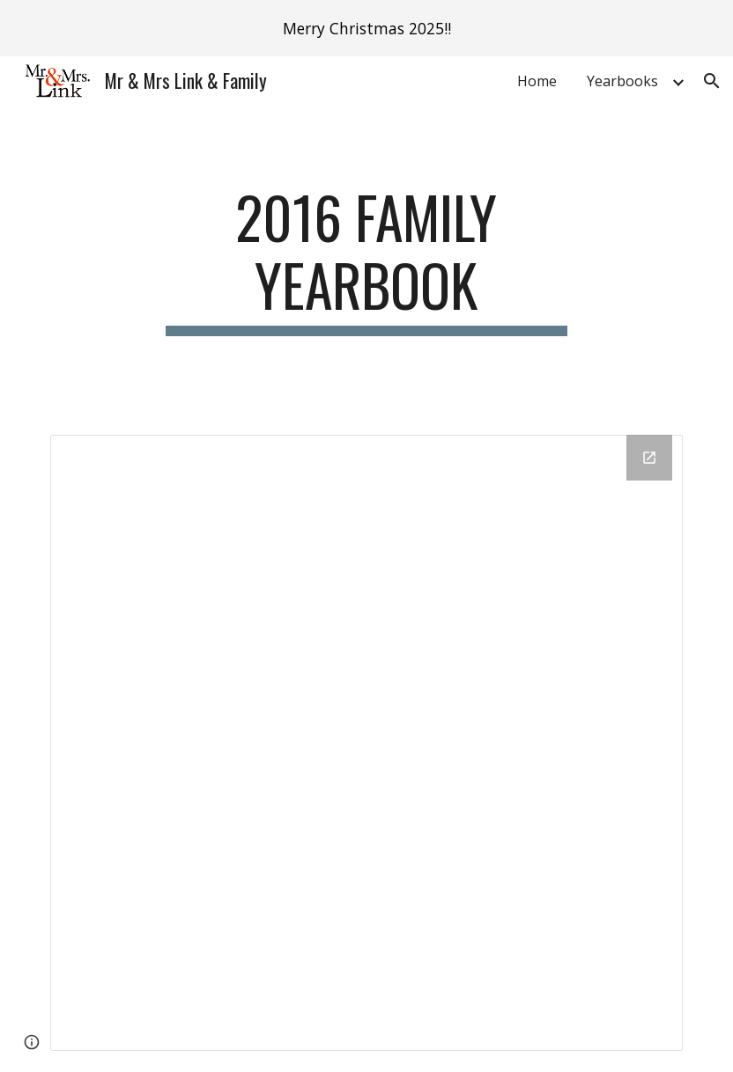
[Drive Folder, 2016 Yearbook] (366, 743)
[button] (712, 81)
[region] (366, 28)
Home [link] (537, 81)
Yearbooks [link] (622, 81)
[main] (366, 259)
